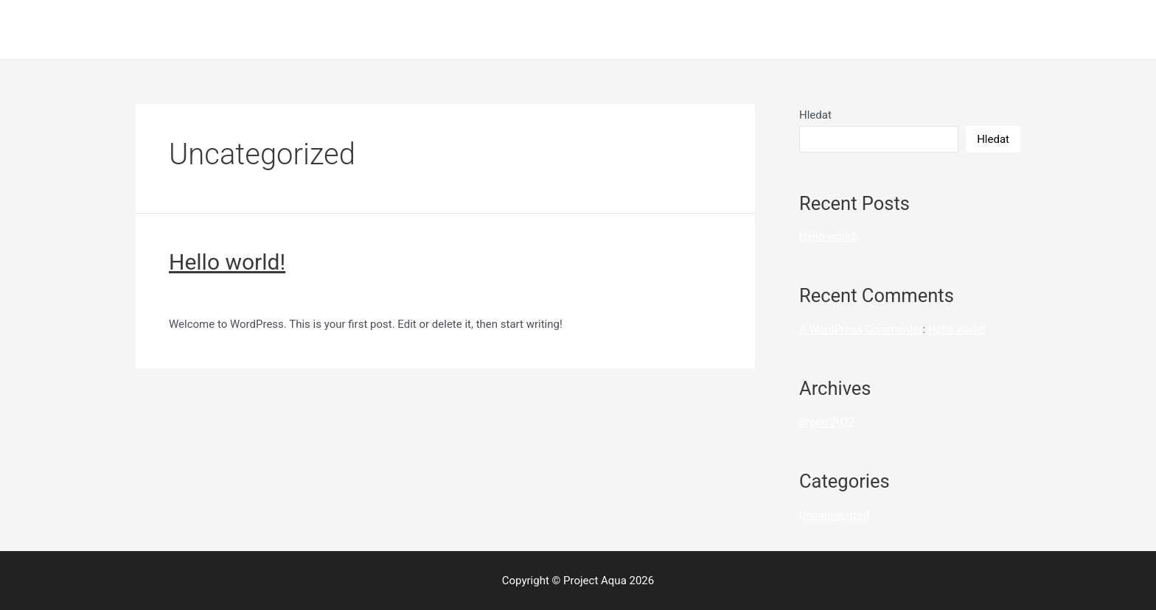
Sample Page (929, 29)
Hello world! (227, 262)
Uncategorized (271, 294)
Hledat (815, 115)
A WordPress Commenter (861, 329)
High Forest (846, 29)
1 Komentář (197, 294)
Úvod (996, 29)
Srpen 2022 (827, 422)
